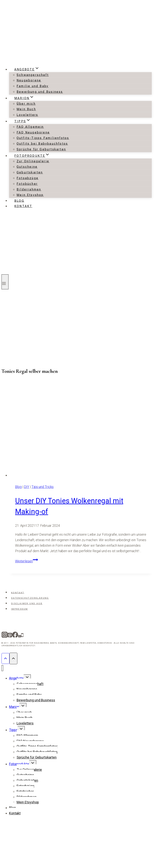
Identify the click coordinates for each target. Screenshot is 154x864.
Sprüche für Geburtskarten (41, 149)
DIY (26, 487)
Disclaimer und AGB (26, 603)
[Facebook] (15, 636)
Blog (19, 200)
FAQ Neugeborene (33, 132)
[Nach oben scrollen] (5, 658)
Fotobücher (27, 184)
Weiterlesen (26, 561)
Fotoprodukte (19, 764)
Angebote (16, 678)
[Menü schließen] (2, 668)
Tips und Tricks (43, 487)
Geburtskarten (30, 172)
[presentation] (80, 428)
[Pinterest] (10, 636)
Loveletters (27, 115)
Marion (14, 707)
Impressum (19, 609)
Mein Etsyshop (30, 195)
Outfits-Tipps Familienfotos (43, 138)
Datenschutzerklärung (30, 598)
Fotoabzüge (27, 178)
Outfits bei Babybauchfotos (42, 143)
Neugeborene (29, 80)
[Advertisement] (35, 327)
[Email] (19, 636)
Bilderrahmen (29, 189)
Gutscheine (27, 167)
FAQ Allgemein (30, 127)
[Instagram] (5, 636)
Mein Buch (26, 109)
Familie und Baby (33, 86)
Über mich (26, 103)
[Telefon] (22, 636)
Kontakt (23, 206)
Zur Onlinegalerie (33, 161)
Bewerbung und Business (40, 92)
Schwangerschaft (33, 75)
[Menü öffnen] (5, 281)
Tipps (13, 730)
